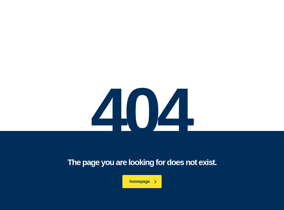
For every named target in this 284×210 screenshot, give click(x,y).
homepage (142, 181)
